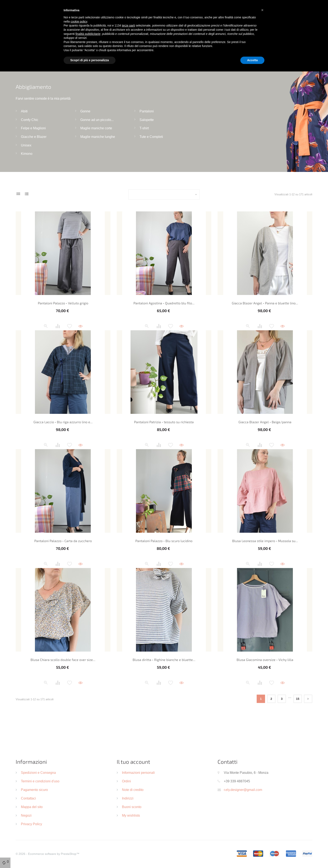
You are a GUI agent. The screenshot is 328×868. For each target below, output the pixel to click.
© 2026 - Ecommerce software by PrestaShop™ (47, 853)
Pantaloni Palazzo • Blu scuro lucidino (163, 541)
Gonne (85, 111)
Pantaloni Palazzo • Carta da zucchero (63, 541)
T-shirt (144, 128)
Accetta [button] (252, 60)
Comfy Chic (29, 120)
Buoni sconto (131, 807)
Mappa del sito (32, 807)
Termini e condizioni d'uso (40, 781)
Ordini (126, 781)
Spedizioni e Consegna (38, 772)
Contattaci (28, 798)
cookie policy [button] (78, 21)
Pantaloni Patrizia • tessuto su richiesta (164, 422)
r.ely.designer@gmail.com (243, 790)
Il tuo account (133, 761)
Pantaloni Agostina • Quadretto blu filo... (164, 303)
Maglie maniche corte (96, 128)
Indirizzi (127, 798)
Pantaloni (147, 111)
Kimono (26, 153)
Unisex (26, 145)
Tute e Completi (151, 137)
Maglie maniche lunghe (97, 137)
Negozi (26, 815)
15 (297, 698)
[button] (262, 10)
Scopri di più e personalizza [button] (89, 60)
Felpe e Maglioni (33, 128)
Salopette (147, 120)
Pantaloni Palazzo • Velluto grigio (63, 303)
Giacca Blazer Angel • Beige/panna (264, 422)
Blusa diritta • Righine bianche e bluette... (164, 660)
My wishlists (131, 815)
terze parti (128, 25)
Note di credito (133, 790)
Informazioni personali (138, 772)
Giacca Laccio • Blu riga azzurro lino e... (63, 422)
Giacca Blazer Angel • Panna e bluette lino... (265, 303)
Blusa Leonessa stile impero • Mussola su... (265, 541)
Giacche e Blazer (33, 137)
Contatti (227, 761)
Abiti (24, 111)
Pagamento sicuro (34, 790)
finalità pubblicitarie (88, 34)
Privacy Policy (31, 824)
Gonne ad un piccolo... (97, 120)
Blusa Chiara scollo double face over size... (63, 660)
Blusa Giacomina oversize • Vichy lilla (265, 660)
